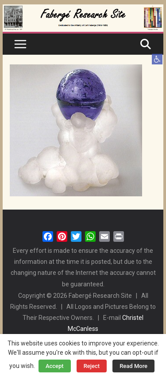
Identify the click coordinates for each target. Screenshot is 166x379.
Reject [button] (92, 366)
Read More (133, 366)
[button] (157, 59)
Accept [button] (55, 366)
